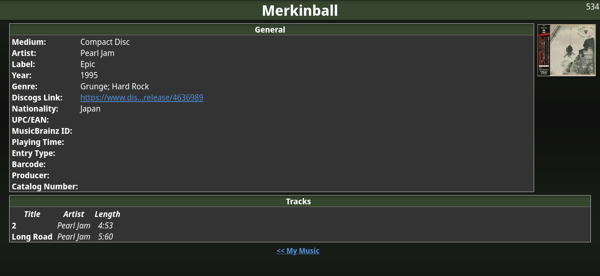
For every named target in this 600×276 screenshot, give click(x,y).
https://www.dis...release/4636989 (141, 97)
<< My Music (298, 250)
